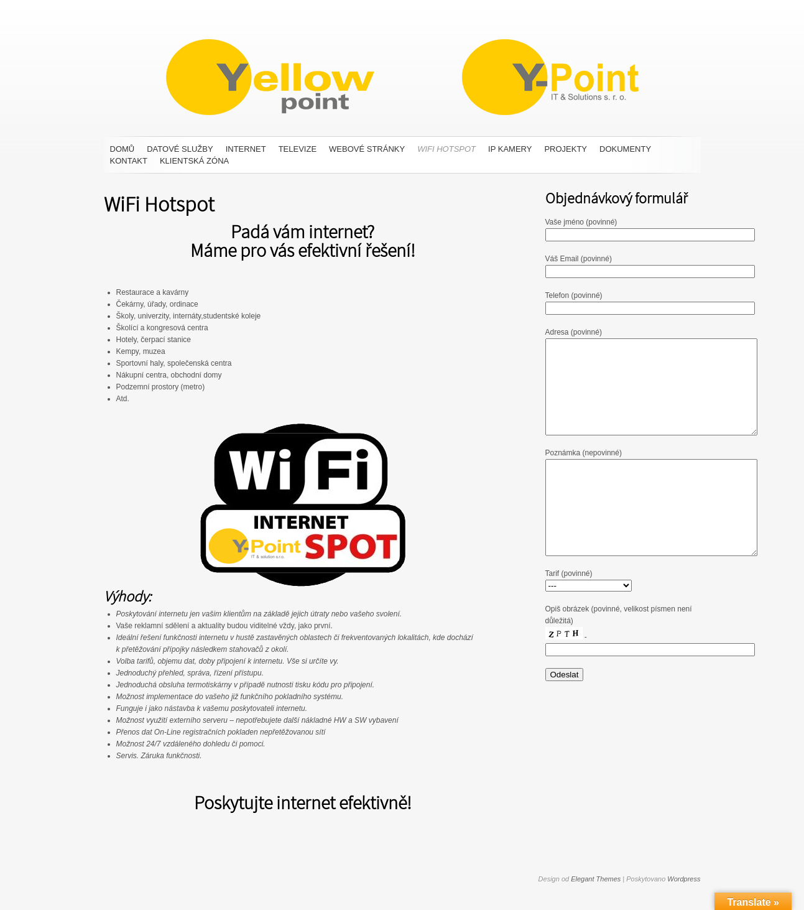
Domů (122, 149)
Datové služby (180, 149)
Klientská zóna (194, 160)
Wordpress (683, 879)
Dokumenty (625, 149)
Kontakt (128, 160)
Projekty (565, 149)
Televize (298, 149)
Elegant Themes (596, 879)
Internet (246, 149)
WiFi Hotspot (446, 149)
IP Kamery (510, 149)
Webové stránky (367, 149)
